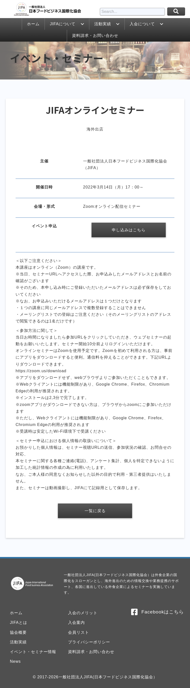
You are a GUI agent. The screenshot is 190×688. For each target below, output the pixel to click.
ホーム (16, 613)
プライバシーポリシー (89, 642)
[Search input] (132, 11)
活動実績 (18, 642)
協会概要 (18, 632)
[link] (33, 24)
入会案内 (76, 622)
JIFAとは (18, 622)
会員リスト (78, 632)
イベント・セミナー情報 (33, 652)
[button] (82, 24)
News (15, 661)
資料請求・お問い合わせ (91, 652)
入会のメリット (82, 613)
